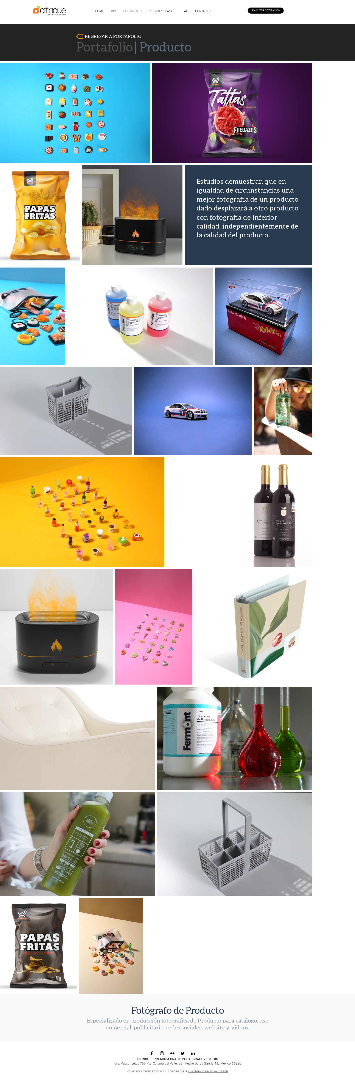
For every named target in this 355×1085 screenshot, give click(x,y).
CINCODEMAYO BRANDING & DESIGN (208, 1071)
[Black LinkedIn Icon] (193, 1053)
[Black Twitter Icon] (182, 1053)
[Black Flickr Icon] (172, 1053)
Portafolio (104, 46)
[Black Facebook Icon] (151, 1053)
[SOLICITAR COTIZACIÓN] (266, 10)
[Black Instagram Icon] (162, 1053)
